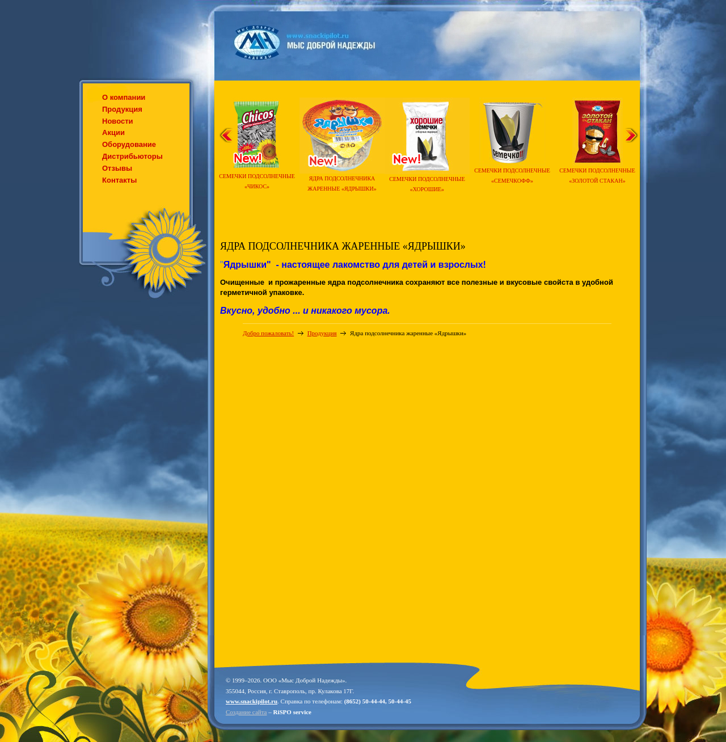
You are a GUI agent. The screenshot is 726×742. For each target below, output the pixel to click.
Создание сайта (246, 712)
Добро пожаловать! (268, 333)
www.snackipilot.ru (251, 701)
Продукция (122, 109)
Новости (117, 121)
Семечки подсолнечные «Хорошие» (427, 180)
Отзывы (117, 168)
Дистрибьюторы (132, 156)
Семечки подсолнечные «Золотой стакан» (597, 172)
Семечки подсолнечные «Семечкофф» (512, 172)
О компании (123, 97)
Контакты (119, 180)
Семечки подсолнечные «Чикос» (257, 177)
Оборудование (129, 144)
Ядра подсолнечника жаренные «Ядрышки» (342, 180)
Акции (113, 132)
